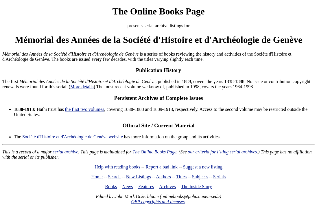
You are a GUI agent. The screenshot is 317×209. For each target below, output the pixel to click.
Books (111, 186)
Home (97, 176)
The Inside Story (196, 186)
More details (81, 86)
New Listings (138, 176)
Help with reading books (117, 166)
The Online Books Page (158, 11)
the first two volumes (84, 109)
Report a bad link (161, 166)
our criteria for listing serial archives (222, 151)
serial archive (65, 151)
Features (146, 186)
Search (114, 176)
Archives (167, 186)
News (127, 186)
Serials (219, 176)
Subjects (200, 176)
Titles (181, 176)
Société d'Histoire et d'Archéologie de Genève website (72, 136)
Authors (163, 176)
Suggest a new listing (202, 166)
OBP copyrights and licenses (158, 201)
